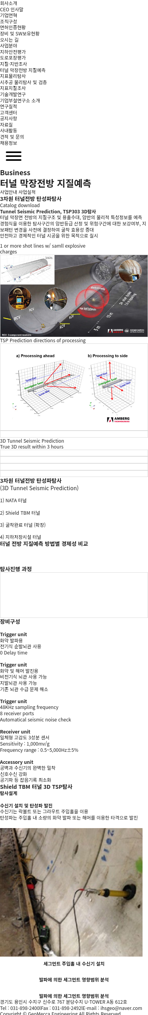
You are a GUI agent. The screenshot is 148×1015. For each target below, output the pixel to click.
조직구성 (8, 21)
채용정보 (8, 142)
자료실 (6, 124)
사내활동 (8, 130)
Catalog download (20, 205)
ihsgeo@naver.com (121, 1007)
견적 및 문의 (12, 136)
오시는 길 (9, 39)
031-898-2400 (24, 1007)
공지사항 (8, 118)
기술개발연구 (13, 94)
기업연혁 (8, 15)
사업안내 (8, 191)
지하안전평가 (13, 51)
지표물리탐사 (13, 75)
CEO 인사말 (11, 9)
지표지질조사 (13, 87)
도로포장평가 (13, 57)
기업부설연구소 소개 (20, 100)
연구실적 (8, 106)
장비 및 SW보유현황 (20, 33)
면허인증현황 (13, 27)
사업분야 (8, 45)
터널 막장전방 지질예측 (23, 70)
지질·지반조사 (13, 63)
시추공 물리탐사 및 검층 (23, 82)
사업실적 (27, 191)
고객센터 (8, 112)
